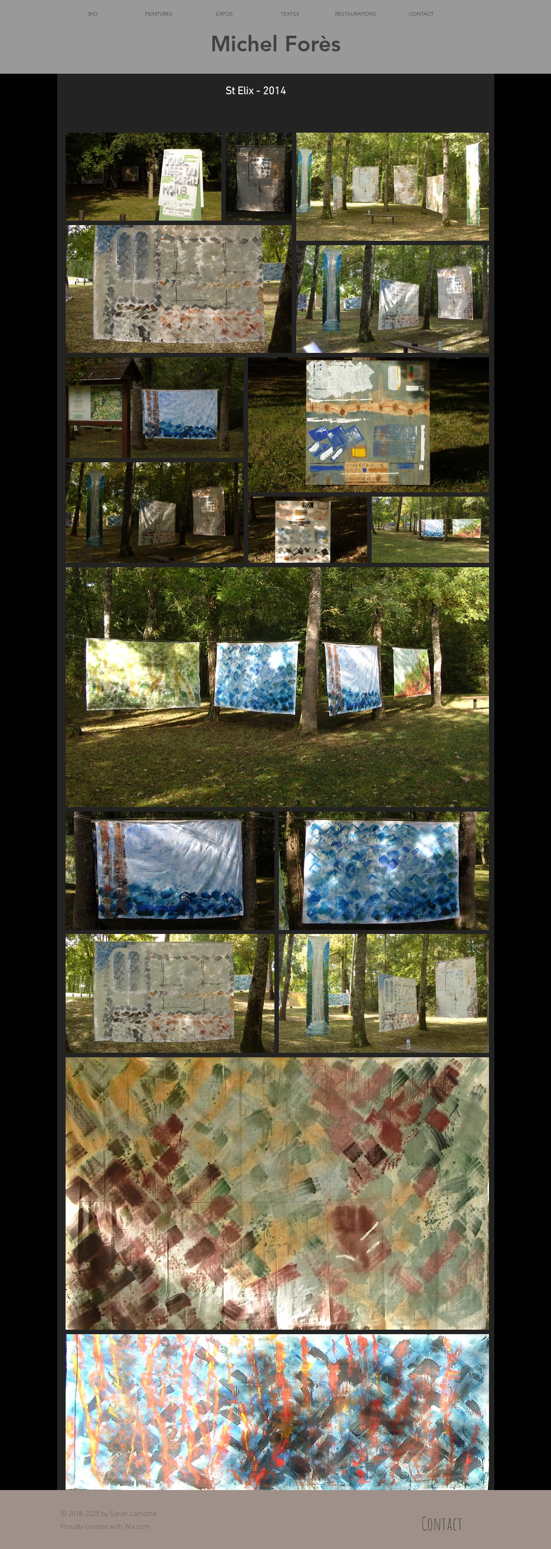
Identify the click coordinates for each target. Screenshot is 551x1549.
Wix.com (136, 1525)
